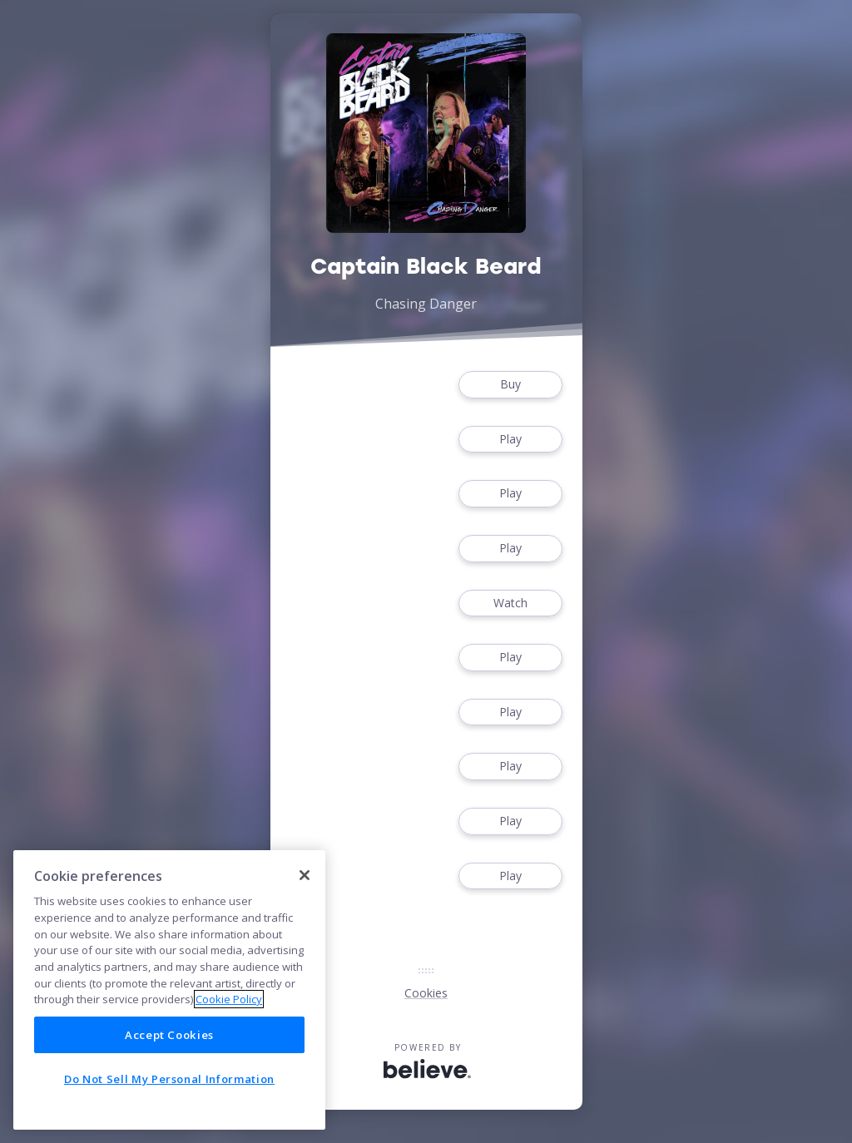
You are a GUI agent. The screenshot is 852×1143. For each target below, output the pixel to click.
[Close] (304, 875)
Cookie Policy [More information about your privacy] (229, 999)
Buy (510, 385)
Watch (510, 603)
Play (510, 440)
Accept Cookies (169, 1034)
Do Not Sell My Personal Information (169, 1078)
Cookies (426, 993)
